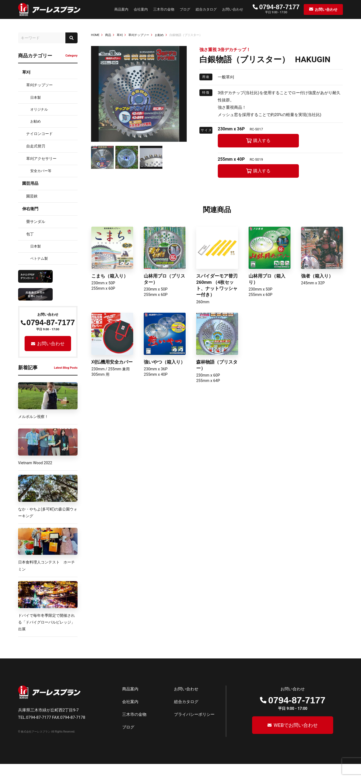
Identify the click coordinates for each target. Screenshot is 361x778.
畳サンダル (35, 221)
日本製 (35, 97)
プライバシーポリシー (194, 728)
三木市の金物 (163, 9)
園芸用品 (30, 183)
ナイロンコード (39, 133)
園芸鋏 (32, 196)
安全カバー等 (40, 171)
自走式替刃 (35, 146)
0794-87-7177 (279, 6)
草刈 (26, 72)
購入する (261, 140)
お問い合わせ (232, 9)
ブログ (185, 9)
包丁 (30, 234)
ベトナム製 (39, 258)
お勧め (35, 121)
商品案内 (121, 9)
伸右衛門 (30, 208)
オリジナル (39, 109)
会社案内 (141, 9)
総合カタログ (206, 9)
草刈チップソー (39, 85)
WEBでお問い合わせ (295, 739)
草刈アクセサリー (41, 158)
